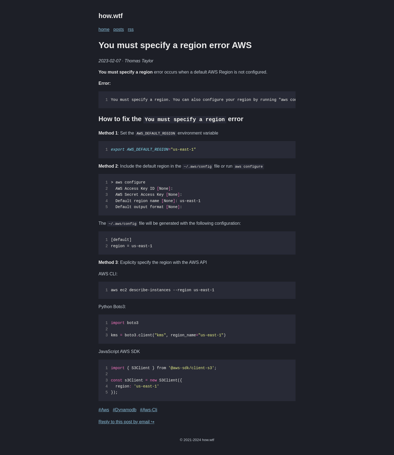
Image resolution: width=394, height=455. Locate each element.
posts (118, 29)
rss (131, 29)
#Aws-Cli (148, 409)
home (104, 29)
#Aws (104, 409)
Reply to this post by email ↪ (126, 421)
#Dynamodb (124, 409)
